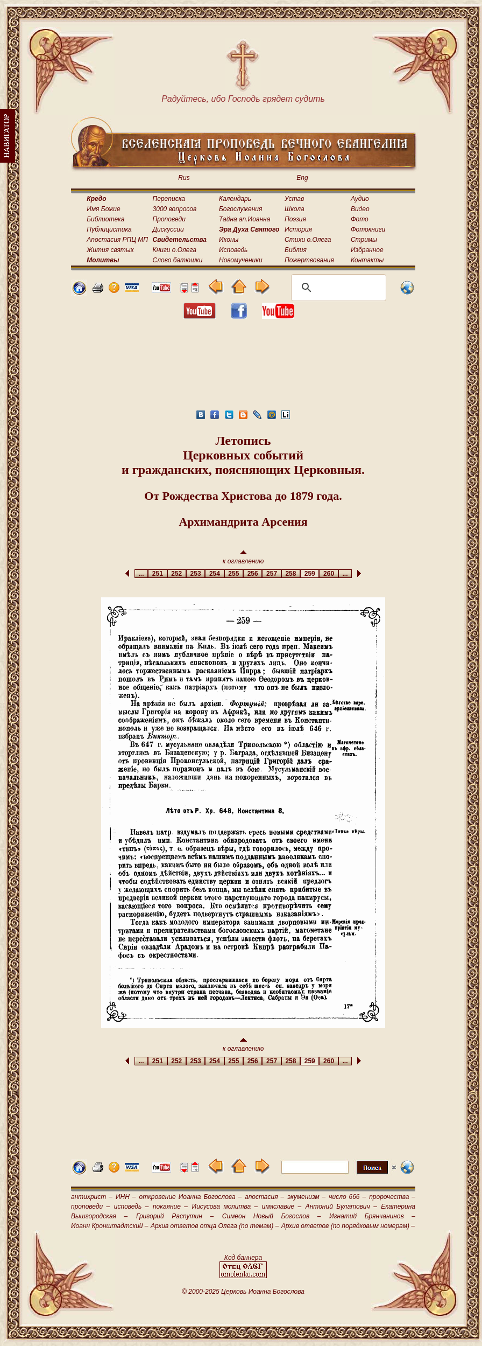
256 (252, 573)
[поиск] (337, 287)
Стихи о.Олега (308, 239)
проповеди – (90, 1206)
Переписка (169, 199)
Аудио (360, 199)
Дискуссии (168, 229)
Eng (302, 178)
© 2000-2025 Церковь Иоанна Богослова (243, 1291)
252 (177, 573)
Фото (359, 219)
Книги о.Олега (174, 250)
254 (214, 573)
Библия (296, 250)
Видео (360, 209)
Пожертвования (309, 260)
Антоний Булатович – (341, 1206)
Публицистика (109, 229)
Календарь (235, 199)
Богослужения (240, 209)
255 (234, 573)
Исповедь (233, 250)
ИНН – (126, 1197)
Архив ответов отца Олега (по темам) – (215, 1226)
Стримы (364, 239)
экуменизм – (306, 1197)
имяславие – (281, 1206)
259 (309, 573)
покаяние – (170, 1206)
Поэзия (295, 219)
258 (291, 573)
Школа (294, 209)
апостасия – (264, 1197)
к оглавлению (243, 557)
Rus (183, 178)
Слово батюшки (178, 260)
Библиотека (105, 219)
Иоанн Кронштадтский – (109, 1226)
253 (195, 573)
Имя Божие (103, 209)
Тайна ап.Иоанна (244, 219)
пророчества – (392, 1197)
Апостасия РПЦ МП (117, 239)
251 (157, 573)
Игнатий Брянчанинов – (372, 1216)
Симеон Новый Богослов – (271, 1216)
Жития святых (110, 250)
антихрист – (91, 1197)
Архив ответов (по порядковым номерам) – (348, 1226)
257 (271, 573)
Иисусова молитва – (225, 1206)
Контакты (367, 260)
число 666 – (347, 1197)
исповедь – (131, 1206)
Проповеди (169, 219)
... (141, 573)
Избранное (367, 250)
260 (328, 573)
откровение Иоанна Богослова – (190, 1197)
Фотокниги (368, 229)
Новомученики (241, 260)
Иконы (228, 239)
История (298, 229)
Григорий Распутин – (175, 1216)
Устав (294, 199)
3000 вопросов (175, 209)
